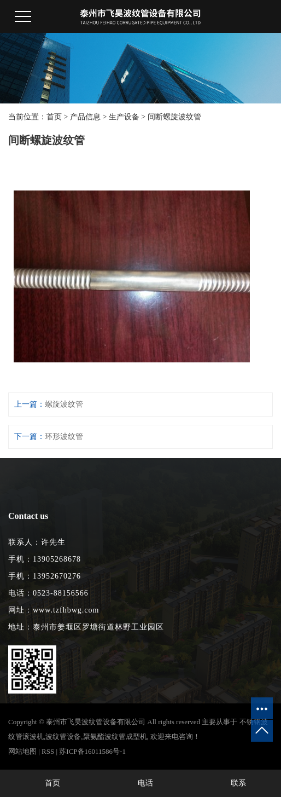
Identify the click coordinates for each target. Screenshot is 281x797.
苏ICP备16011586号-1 (92, 751)
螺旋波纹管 (64, 404)
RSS (48, 751)
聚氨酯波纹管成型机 (115, 736)
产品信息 (85, 117)
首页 (54, 117)
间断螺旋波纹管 (174, 117)
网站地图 (22, 751)
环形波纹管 (64, 436)
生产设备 (124, 117)
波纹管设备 (63, 736)
